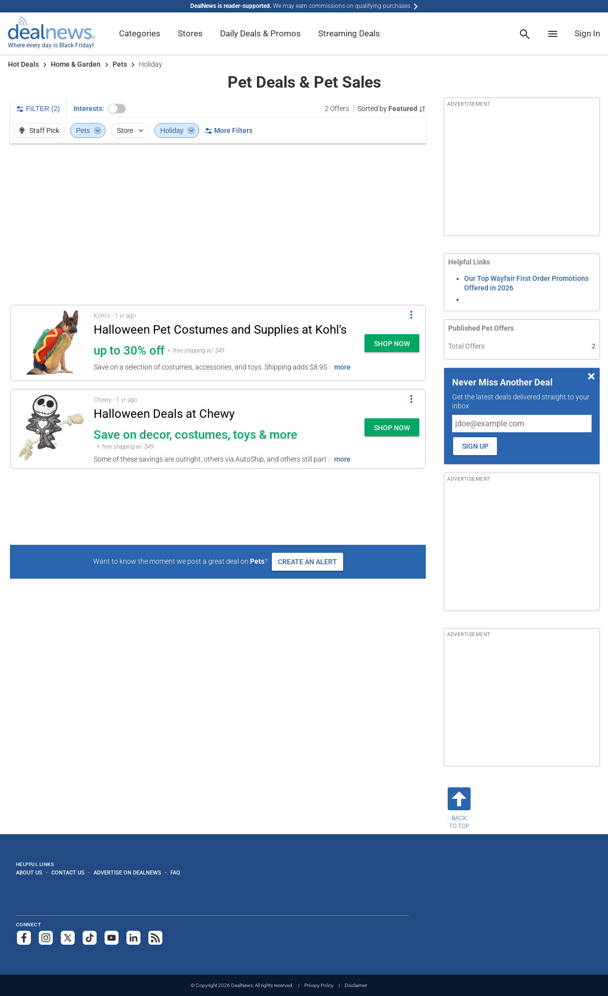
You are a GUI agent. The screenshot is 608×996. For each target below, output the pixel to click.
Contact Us (68, 872)
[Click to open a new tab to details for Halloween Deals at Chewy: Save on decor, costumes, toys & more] (52, 428)
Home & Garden (76, 64)
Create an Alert (307, 562)
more (342, 367)
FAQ (175, 872)
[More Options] (411, 314)
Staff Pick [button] (38, 130)
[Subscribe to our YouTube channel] (112, 938)
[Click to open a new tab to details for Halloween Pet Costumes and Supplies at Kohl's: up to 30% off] (52, 342)
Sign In (587, 33)
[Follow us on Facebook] (24, 938)
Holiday (177, 130)
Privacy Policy (319, 985)
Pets (120, 64)
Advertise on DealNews (127, 872)
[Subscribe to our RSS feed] (155, 938)
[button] (117, 109)
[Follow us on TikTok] (90, 938)
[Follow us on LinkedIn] (133, 938)
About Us (29, 872)
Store (131, 130)
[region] (218, 224)
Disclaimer (356, 985)
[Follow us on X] (68, 938)
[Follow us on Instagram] (46, 938)
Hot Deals (23, 64)
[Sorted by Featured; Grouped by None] (392, 109)
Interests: (89, 109)
